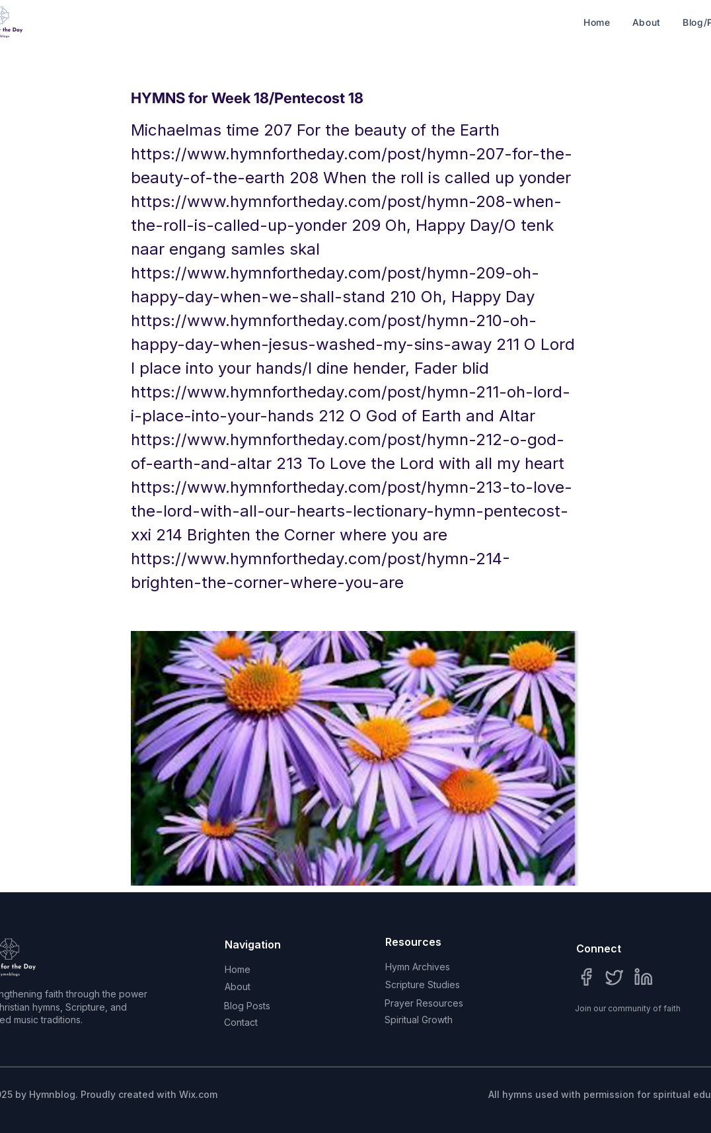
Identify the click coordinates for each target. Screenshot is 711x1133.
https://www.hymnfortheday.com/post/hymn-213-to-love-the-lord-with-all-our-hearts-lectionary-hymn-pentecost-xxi (351, 511)
